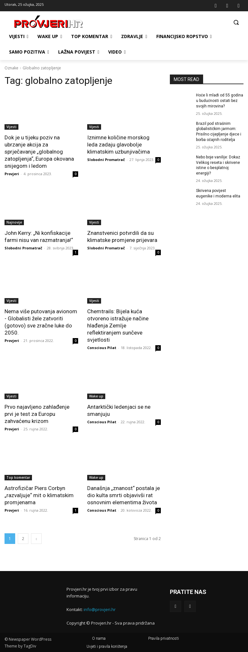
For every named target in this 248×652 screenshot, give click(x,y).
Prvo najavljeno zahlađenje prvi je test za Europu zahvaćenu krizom (37, 414)
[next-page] (36, 538)
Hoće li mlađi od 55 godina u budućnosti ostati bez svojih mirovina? (219, 100)
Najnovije (14, 222)
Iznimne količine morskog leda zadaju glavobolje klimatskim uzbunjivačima (118, 144)
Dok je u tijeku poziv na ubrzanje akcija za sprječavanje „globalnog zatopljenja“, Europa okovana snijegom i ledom (39, 151)
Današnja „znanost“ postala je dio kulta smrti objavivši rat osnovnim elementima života (123, 495)
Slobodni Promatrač (106, 159)
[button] (235, 22)
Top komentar (18, 477)
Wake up (96, 396)
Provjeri (12, 173)
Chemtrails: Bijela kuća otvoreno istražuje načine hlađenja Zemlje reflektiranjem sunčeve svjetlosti (118, 325)
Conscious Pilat (101, 347)
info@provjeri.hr (100, 609)
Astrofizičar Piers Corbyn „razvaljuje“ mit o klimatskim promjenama (39, 495)
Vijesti (11, 127)
